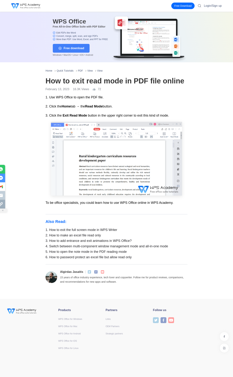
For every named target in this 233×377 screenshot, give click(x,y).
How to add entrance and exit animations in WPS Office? (89, 241)
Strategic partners (114, 333)
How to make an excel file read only (73, 235)
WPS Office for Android (69, 333)
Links (108, 319)
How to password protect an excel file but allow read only (89, 257)
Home (49, 70)
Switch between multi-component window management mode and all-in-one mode (107, 246)
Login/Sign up (213, 5)
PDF (80, 70)
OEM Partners (112, 326)
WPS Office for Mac (67, 326)
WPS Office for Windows (70, 319)
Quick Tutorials (65, 70)
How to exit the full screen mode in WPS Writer (81, 230)
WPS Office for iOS (67, 341)
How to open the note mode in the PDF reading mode (86, 252)
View (90, 70)
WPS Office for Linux (68, 348)
